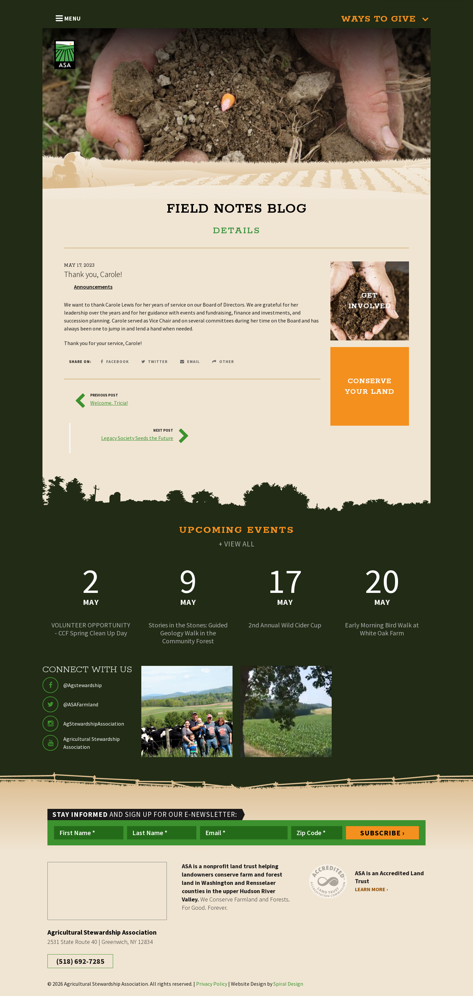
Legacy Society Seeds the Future (137, 438)
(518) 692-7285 (80, 961)
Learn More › (371, 889)
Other (223, 361)
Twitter (154, 361)
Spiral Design (288, 983)
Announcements (93, 286)
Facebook (115, 361)
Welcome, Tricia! (109, 402)
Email (190, 361)
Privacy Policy (211, 983)
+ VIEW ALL (237, 543)
